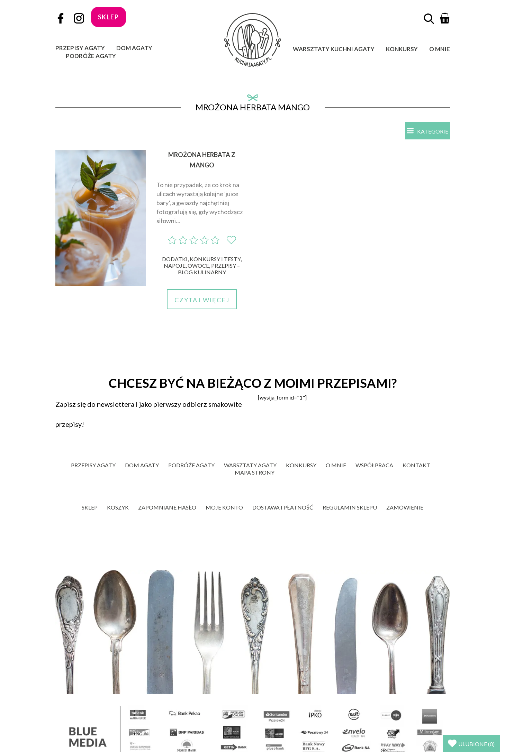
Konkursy (402, 49)
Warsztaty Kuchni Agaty (334, 49)
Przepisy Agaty (80, 48)
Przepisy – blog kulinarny (209, 268)
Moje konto (224, 507)
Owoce (198, 265)
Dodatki (175, 259)
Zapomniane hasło (167, 507)
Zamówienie (404, 507)
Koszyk (118, 507)
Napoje (175, 265)
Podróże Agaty (91, 55)
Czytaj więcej (201, 300)
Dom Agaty (134, 48)
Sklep (90, 507)
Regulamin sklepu (350, 507)
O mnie (439, 49)
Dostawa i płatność (282, 507)
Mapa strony (254, 472)
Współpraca (374, 465)
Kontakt (416, 465)
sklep (108, 17)
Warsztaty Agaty (250, 465)
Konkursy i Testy (215, 259)
